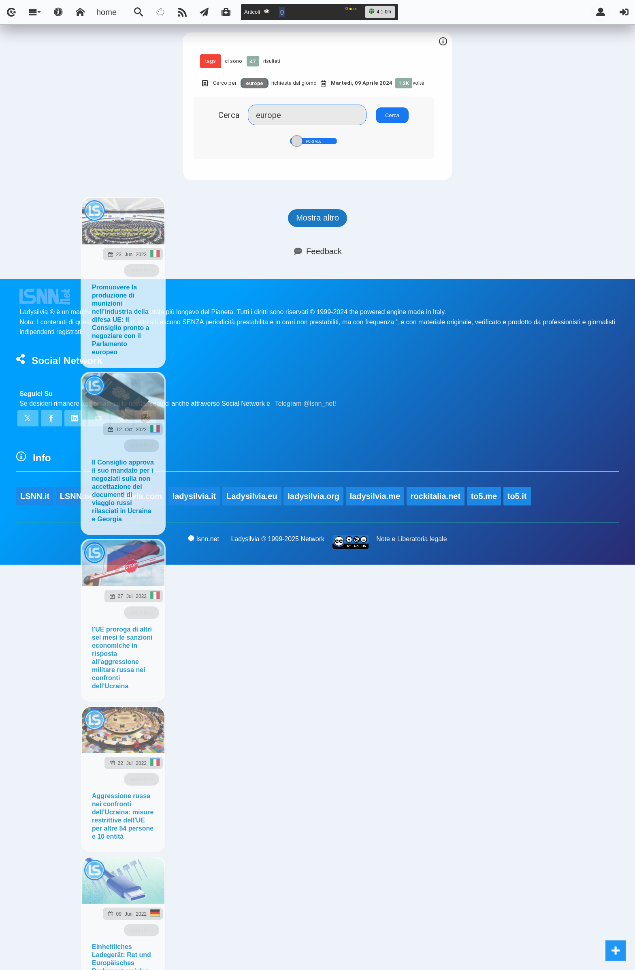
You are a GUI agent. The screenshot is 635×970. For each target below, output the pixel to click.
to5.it (517, 496)
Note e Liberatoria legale (411, 538)
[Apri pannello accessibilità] (58, 12)
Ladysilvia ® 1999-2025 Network (278, 538)
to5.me (484, 496)
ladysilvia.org (313, 496)
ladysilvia (141, 270)
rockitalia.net (435, 496)
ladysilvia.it (194, 496)
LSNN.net (78, 496)
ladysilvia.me (375, 496)
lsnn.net (203, 538)
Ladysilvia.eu (251, 496)
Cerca (228, 115)
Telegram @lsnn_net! (305, 403)
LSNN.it (34, 496)
